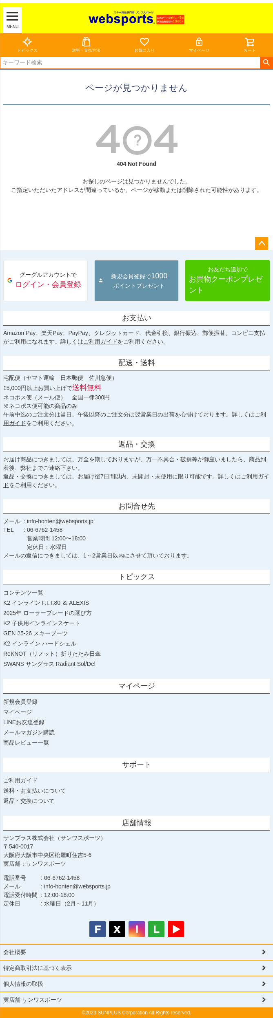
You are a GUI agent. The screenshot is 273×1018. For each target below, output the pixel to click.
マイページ (199, 45)
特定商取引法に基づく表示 (37, 968)
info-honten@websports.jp (60, 521)
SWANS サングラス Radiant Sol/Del (49, 664)
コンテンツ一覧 (23, 592)
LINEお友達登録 (23, 722)
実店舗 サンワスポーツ (32, 999)
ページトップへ (261, 243)
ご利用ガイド (100, 341)
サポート (136, 764)
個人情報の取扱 (23, 984)
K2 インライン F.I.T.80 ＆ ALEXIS (46, 602)
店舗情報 (136, 823)
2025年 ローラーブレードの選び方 (47, 613)
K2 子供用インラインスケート (41, 623)
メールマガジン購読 (29, 732)
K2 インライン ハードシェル (39, 643)
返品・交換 (136, 444)
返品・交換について (29, 801)
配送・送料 (136, 363)
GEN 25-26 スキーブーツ (35, 633)
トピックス (27, 45)
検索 (266, 62)
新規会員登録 (20, 701)
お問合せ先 (136, 506)
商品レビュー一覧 (26, 742)
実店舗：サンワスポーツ (34, 863)
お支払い (136, 318)
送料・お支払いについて (34, 790)
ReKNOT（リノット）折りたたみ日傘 (52, 653)
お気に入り (144, 45)
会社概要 (14, 952)
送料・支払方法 (86, 45)
